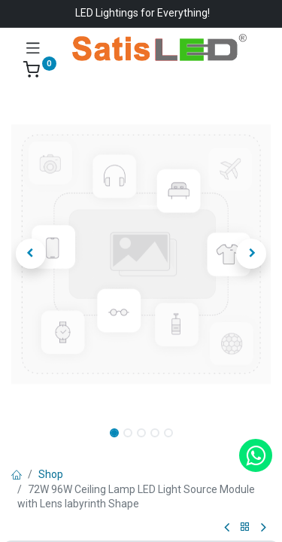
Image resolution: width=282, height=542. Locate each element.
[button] (30, 253)
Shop (50, 474)
